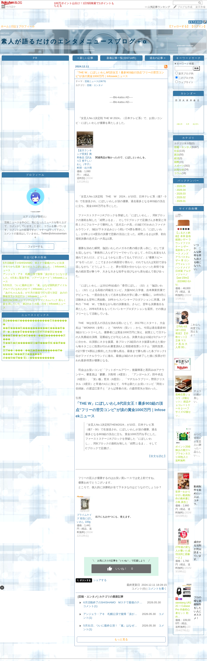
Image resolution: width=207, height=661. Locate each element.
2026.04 (181, 190)
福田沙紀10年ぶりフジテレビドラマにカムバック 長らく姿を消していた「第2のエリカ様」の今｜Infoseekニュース (34, 304)
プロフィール (27, 26)
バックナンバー (188, 180)
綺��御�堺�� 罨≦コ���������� (29, 357)
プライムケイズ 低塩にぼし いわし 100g (84, 518)
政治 (176, 154)
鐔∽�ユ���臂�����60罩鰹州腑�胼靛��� (32, 331)
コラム (178, 173)
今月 (187, 124)
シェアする (100, 580)
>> (157, 7)
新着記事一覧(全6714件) (121, 58)
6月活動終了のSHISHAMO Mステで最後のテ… (112, 602)
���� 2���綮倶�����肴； (24, 354)
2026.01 (181, 201)
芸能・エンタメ (95, 85)
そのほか (11, 6)
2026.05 (181, 186)
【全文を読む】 (157, 456)
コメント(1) (90, 606)
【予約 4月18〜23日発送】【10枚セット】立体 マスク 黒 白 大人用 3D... (181, 337)
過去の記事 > (157, 58)
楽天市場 (200, 7)
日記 (14, 26)
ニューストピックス (35, 315)
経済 (176, 158)
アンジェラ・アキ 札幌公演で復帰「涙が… (110, 614)
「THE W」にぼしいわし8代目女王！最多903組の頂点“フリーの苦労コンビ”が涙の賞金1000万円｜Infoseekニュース (120, 409)
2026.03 (181, 193)
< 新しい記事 (85, 58)
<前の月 (179, 124)
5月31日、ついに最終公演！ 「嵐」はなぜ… (110, 625)
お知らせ (179, 169)
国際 (176, 162)
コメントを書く (157, 588)
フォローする (35, 246)
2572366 (195, 22)
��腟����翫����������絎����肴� (34, 328)
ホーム (5, 26)
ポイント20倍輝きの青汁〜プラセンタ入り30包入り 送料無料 (182, 453)
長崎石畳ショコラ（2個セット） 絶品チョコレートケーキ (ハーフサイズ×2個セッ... (183, 405)
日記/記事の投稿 (35, 257)
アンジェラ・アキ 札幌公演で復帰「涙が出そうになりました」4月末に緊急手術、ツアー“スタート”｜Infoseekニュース (35, 278)
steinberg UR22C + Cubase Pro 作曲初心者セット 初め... (183, 609)
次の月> (196, 124)
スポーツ (179, 165)
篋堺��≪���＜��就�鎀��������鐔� (32, 350)
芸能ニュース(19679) (95, 81)
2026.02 (181, 197)
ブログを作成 (184, 7)
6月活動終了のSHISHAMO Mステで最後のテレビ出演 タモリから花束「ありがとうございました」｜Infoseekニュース (35, 266)
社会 (176, 150)
